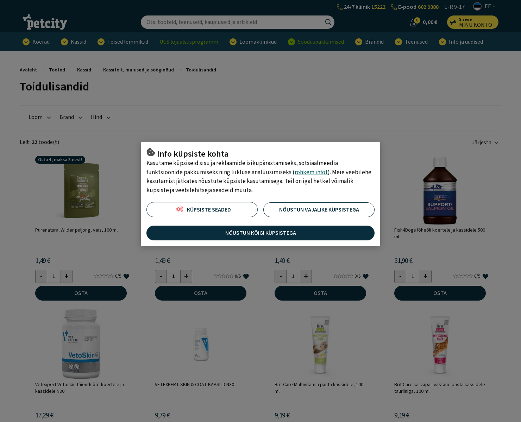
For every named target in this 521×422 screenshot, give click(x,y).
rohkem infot (311, 172)
